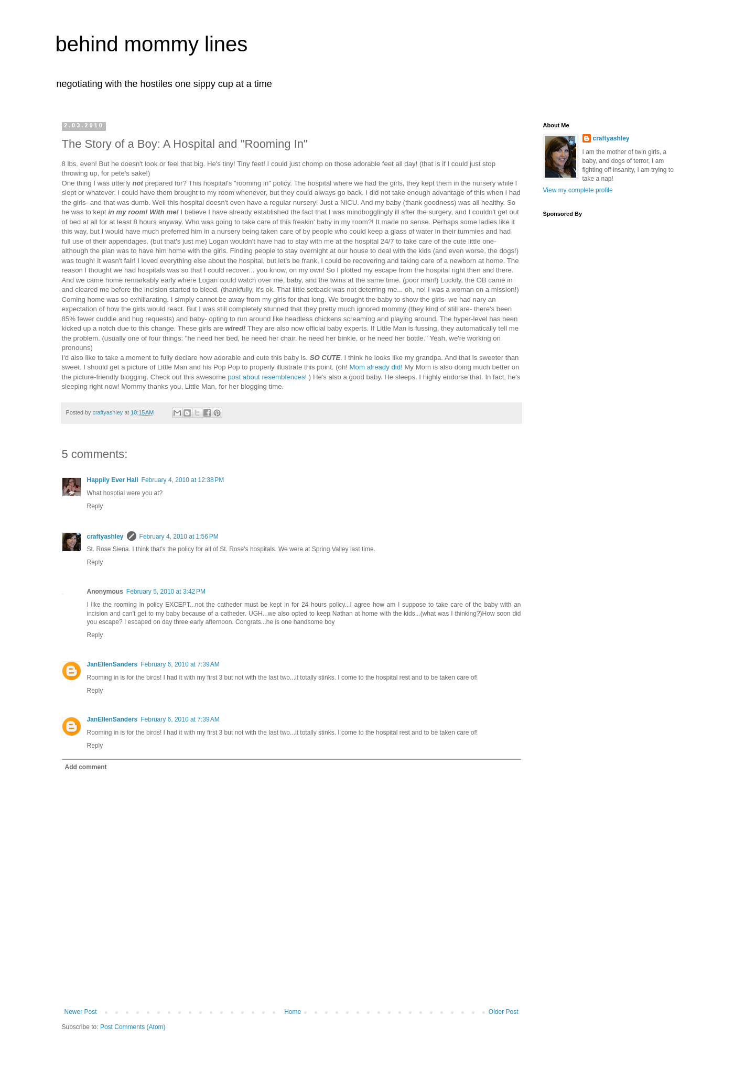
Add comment (86, 767)
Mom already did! (376, 367)
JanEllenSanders (112, 664)
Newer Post (80, 1011)
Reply (95, 506)
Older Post (504, 1011)
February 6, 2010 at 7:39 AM (180, 664)
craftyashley (105, 536)
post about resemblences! (267, 377)
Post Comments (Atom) (133, 1027)
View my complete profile (578, 190)
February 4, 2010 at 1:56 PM (179, 536)
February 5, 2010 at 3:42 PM (166, 591)
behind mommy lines (152, 44)
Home (292, 1011)
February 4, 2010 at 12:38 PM (183, 480)
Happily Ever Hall (112, 480)
